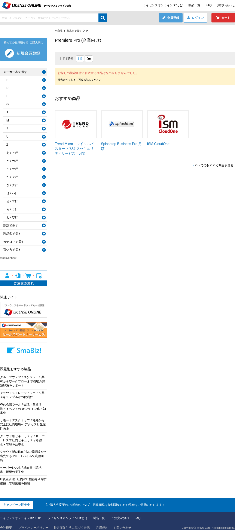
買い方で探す (12, 249)
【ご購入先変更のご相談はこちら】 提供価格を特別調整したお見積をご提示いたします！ (104, 500)
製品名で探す (74, 30)
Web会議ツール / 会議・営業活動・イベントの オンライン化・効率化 (23, 409)
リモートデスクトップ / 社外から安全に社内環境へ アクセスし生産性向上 (23, 424)
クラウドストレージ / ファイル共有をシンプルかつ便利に (22, 395)
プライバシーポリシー (33, 523)
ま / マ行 (12, 201)
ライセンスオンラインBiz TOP (20, 514)
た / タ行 (12, 177)
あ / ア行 (12, 152)
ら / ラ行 (12, 209)
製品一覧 (194, 5)
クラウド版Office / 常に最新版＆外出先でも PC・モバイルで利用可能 (23, 454)
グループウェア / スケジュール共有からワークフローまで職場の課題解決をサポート (22, 381)
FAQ (209, 5)
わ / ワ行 (12, 217)
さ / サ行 (12, 168)
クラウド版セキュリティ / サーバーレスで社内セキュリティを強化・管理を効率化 (22, 440)
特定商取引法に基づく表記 (72, 523)
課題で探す (10, 225)
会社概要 (6, 523)
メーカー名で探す (15, 72)
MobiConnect (8, 257)
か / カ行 (12, 161)
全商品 (58, 30)
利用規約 (102, 523)
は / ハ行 (12, 193)
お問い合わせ (226, 5)
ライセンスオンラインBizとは (163, 5)
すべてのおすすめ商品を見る (214, 165)
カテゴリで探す (13, 241)
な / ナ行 (12, 185)
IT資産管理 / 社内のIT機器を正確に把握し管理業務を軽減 (23, 477)
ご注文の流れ (120, 514)
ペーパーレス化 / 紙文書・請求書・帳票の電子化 (21, 465)
